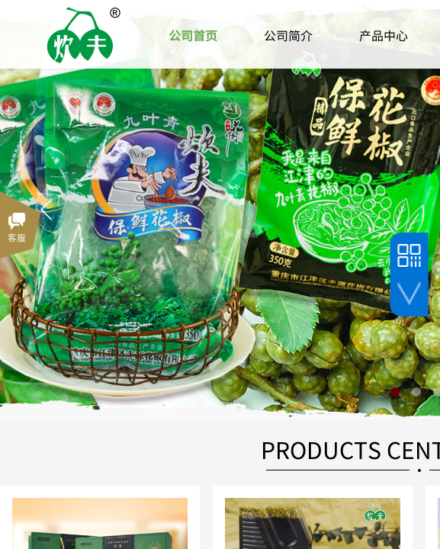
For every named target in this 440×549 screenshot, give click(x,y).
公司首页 (193, 35)
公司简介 (288, 35)
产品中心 (383, 35)
